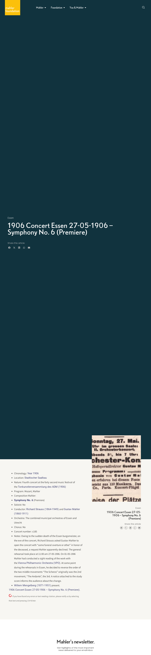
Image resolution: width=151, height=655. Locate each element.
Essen (11, 217)
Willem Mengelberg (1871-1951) (32, 585)
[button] (9, 248)
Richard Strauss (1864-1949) (42, 509)
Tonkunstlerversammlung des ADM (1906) (42, 486)
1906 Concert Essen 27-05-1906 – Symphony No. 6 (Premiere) (44, 589)
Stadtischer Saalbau (35, 477)
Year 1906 (33, 473)
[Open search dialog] (143, 7)
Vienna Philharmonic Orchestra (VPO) (39, 562)
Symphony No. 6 (23, 500)
